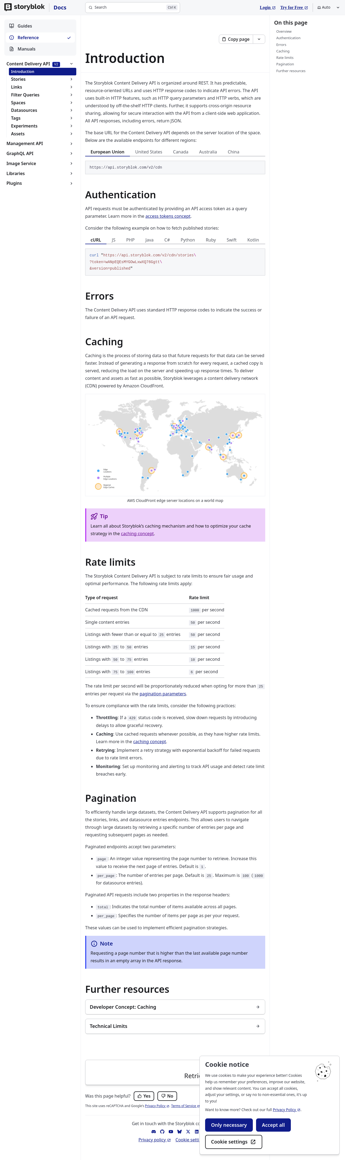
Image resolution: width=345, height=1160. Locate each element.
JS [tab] (113, 240)
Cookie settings (233, 1141)
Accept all (273, 1125)
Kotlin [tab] (253, 240)
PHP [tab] (130, 240)
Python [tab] (188, 240)
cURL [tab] (96, 240)
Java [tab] (149, 240)
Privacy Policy (287, 1109)
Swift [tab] (232, 240)
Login (268, 7)
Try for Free (294, 7)
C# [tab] (167, 240)
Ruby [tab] (211, 240)
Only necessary (229, 1125)
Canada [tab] (180, 152)
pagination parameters (163, 694)
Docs (60, 7)
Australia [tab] (208, 152)
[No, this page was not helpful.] (167, 1096)
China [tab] (233, 152)
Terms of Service (185, 1106)
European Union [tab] (108, 152)
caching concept (137, 534)
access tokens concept (168, 216)
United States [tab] (149, 152)
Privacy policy (155, 1140)
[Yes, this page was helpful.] (144, 1096)
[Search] (132, 7)
